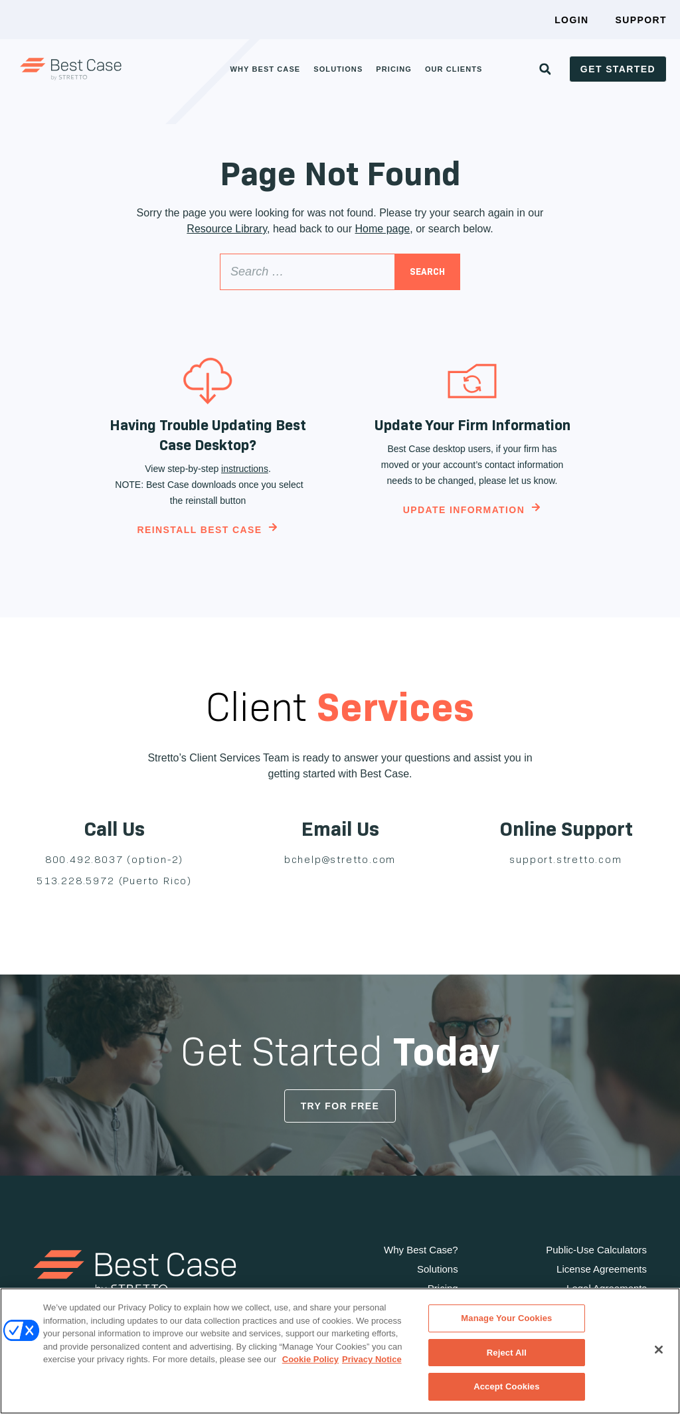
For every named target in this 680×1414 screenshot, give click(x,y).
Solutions (338, 69)
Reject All (507, 1353)
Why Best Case (265, 69)
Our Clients (454, 69)
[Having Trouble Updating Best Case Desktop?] (207, 381)
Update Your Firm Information (472, 425)
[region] (340, 1351)
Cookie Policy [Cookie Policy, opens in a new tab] (310, 1359)
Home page (382, 228)
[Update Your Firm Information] (472, 381)
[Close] (658, 1349)
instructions (244, 468)
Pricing (394, 69)
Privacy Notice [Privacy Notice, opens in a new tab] (372, 1359)
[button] (545, 69)
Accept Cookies (506, 1386)
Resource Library (227, 228)
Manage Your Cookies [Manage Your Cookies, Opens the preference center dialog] (506, 1318)
